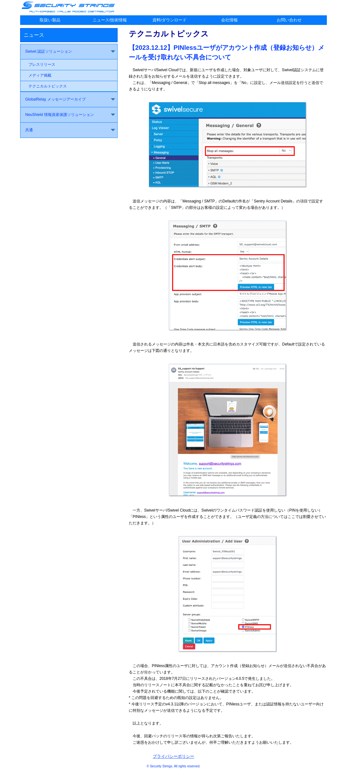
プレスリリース (41, 64)
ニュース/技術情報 (110, 20)
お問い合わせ (289, 20)
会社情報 (229, 20)
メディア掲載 (39, 75)
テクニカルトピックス (47, 86)
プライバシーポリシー (173, 756)
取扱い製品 (50, 20)
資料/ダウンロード (169, 20)
